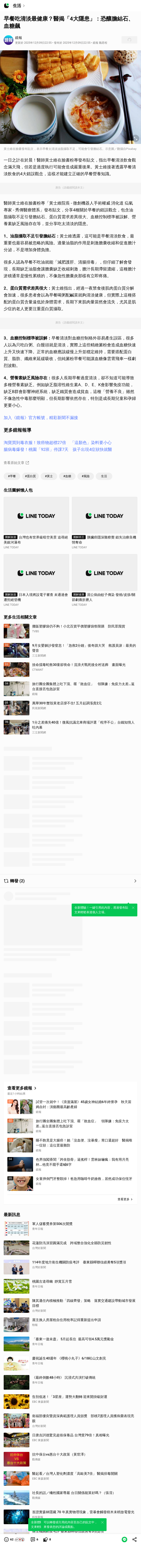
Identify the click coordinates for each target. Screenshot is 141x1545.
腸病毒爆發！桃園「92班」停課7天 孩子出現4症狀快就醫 (58, 449)
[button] (14, 1539)
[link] (34, 1539)
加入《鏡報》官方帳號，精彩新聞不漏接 (41, 417)
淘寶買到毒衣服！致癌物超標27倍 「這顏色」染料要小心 (58, 442)
